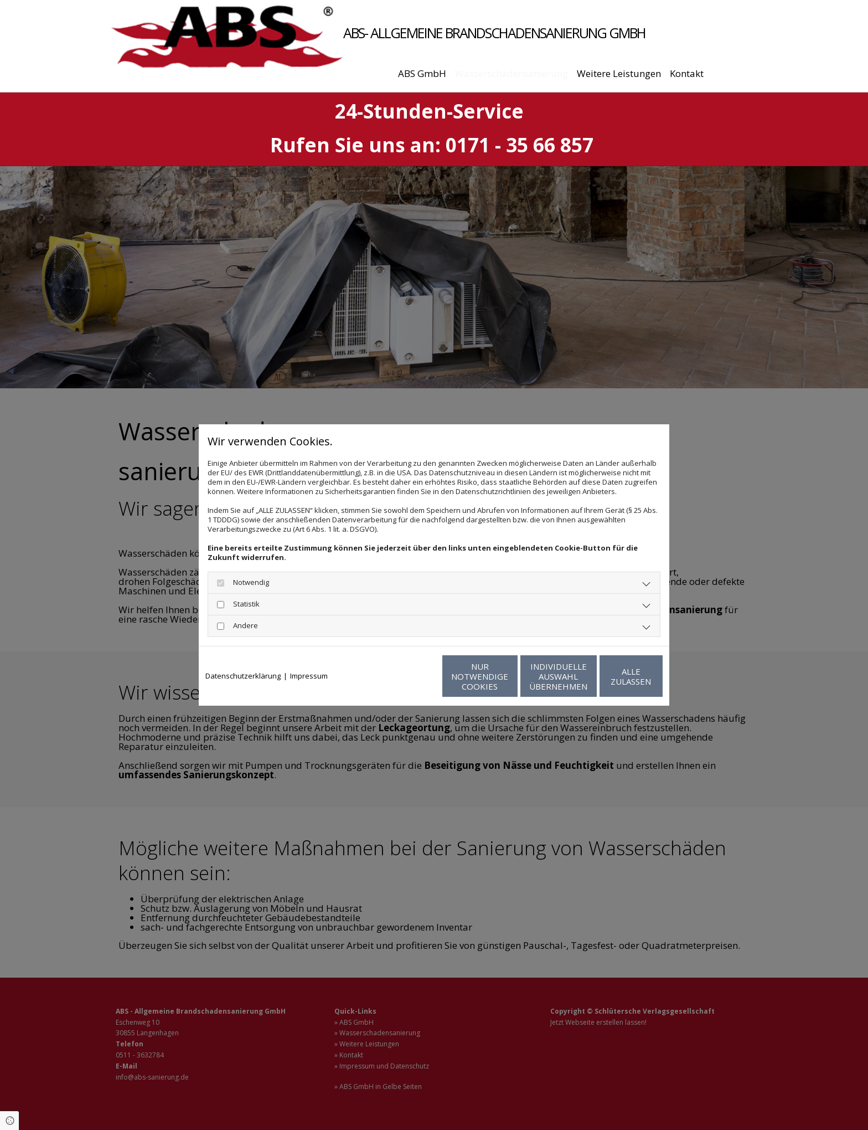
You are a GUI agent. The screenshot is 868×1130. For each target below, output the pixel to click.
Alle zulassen (611, 676)
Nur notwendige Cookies (401, 676)
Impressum (309, 676)
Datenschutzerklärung (243, 676)
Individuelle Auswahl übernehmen (506, 676)
